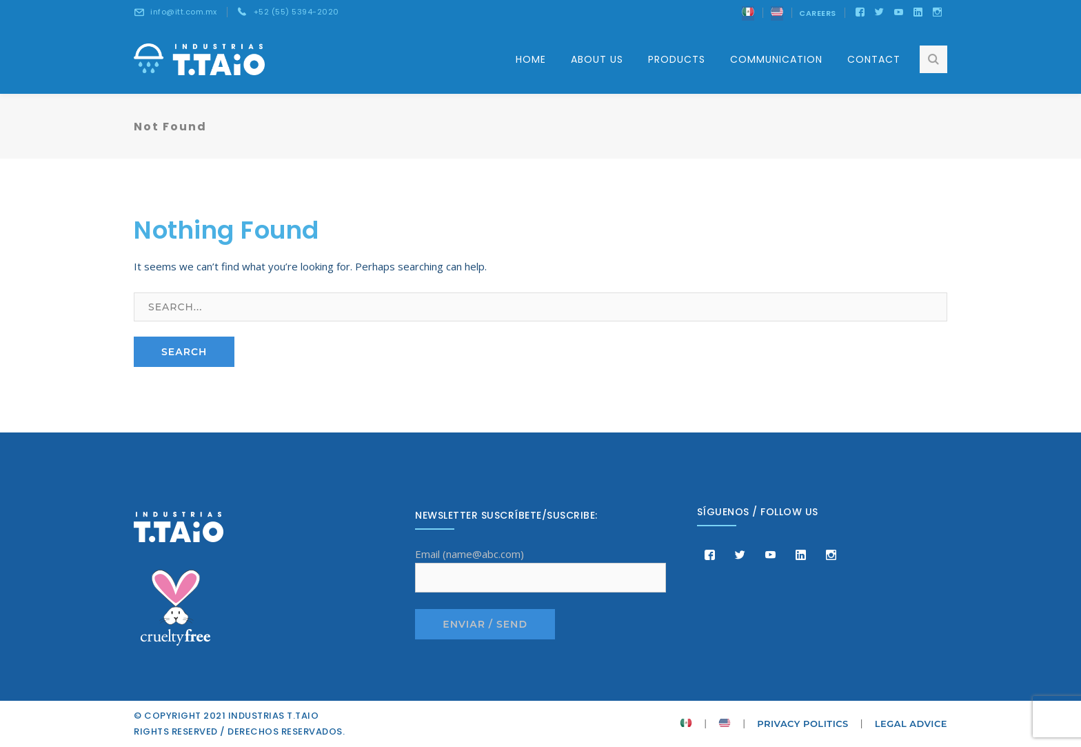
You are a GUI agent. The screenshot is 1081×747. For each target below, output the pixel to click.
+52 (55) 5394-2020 (296, 11)
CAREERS (817, 13)
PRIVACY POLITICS (803, 723)
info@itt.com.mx (183, 11)
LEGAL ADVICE (911, 723)
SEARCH (184, 352)
